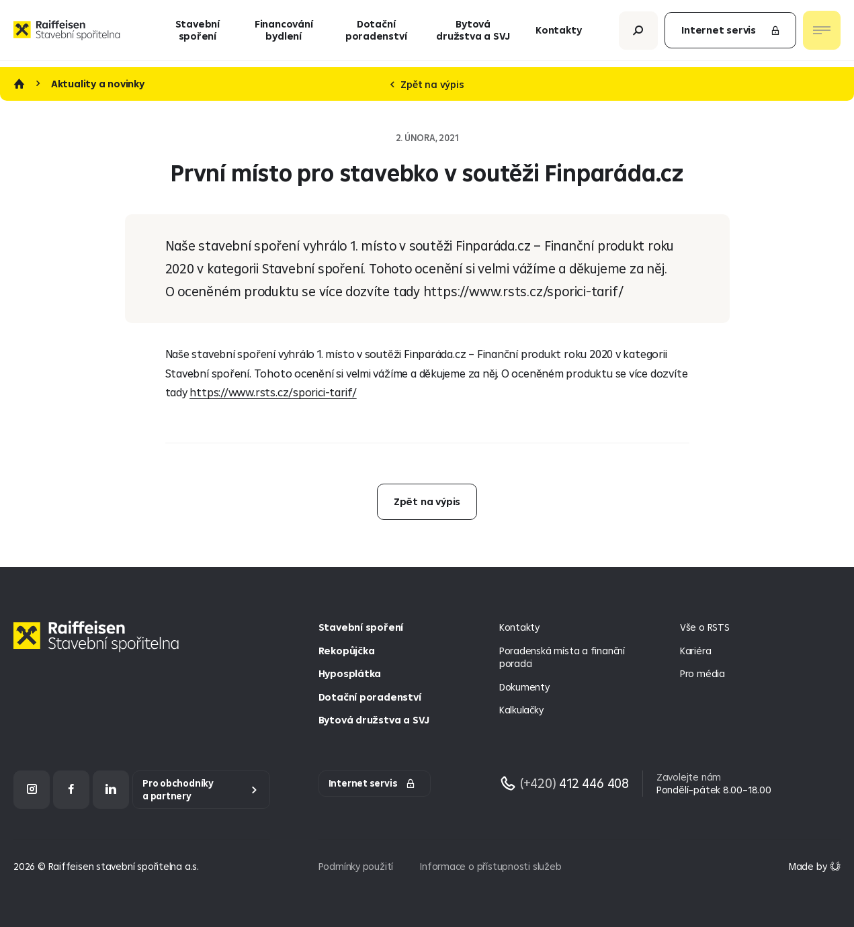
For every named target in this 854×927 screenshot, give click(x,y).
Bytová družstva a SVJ (473, 33)
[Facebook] (71, 789)
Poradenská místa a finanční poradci (562, 657)
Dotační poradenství (376, 33)
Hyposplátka (350, 673)
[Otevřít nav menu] (822, 33)
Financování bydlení (284, 33)
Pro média (702, 673)
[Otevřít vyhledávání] (638, 33)
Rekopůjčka (346, 650)
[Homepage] (99, 646)
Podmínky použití (356, 866)
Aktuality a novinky (97, 84)
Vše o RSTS (705, 627)
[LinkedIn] (111, 789)
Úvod (18, 84)
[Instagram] (31, 789)
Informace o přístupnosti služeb (490, 866)
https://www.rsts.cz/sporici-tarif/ (273, 392)
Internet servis (731, 33)
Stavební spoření (197, 33)
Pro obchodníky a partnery (178, 789)
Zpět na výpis (427, 84)
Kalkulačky (521, 709)
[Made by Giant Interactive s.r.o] (815, 866)
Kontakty (558, 33)
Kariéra (696, 650)
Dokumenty (524, 686)
